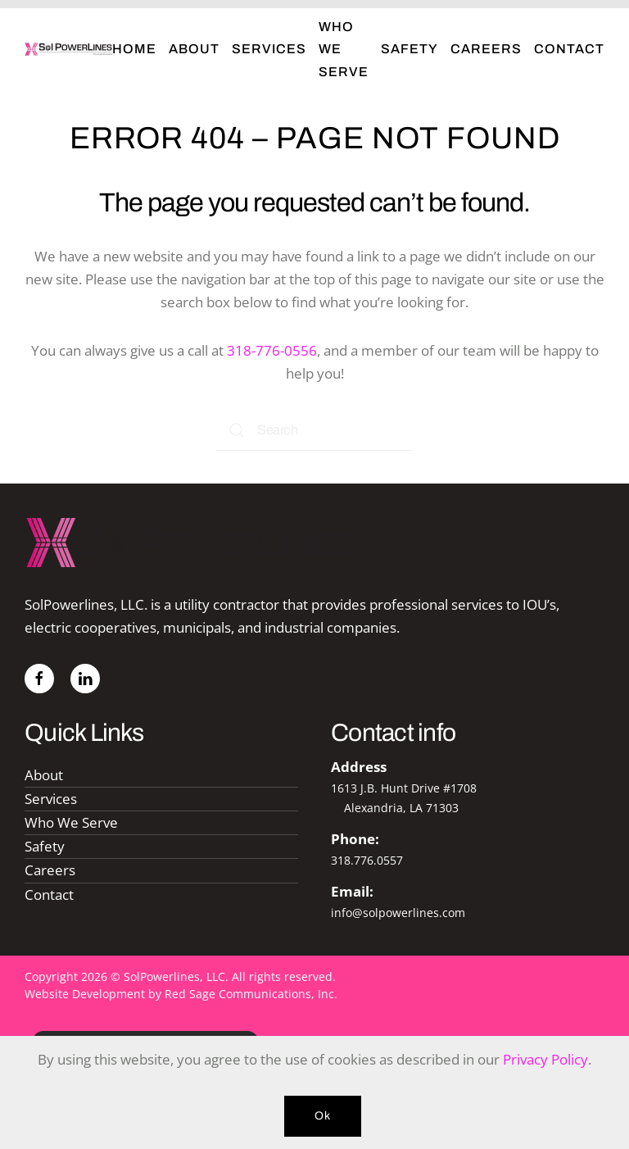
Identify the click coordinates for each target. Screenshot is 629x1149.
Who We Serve (344, 49)
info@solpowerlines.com (398, 912)
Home (134, 49)
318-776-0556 (272, 350)
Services (269, 49)
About (194, 49)
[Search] (314, 430)
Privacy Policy (545, 1059)
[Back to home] (68, 49)
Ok (322, 1116)
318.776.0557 (367, 860)
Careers (486, 49)
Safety (409, 49)
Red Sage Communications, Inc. (251, 993)
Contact (569, 49)
